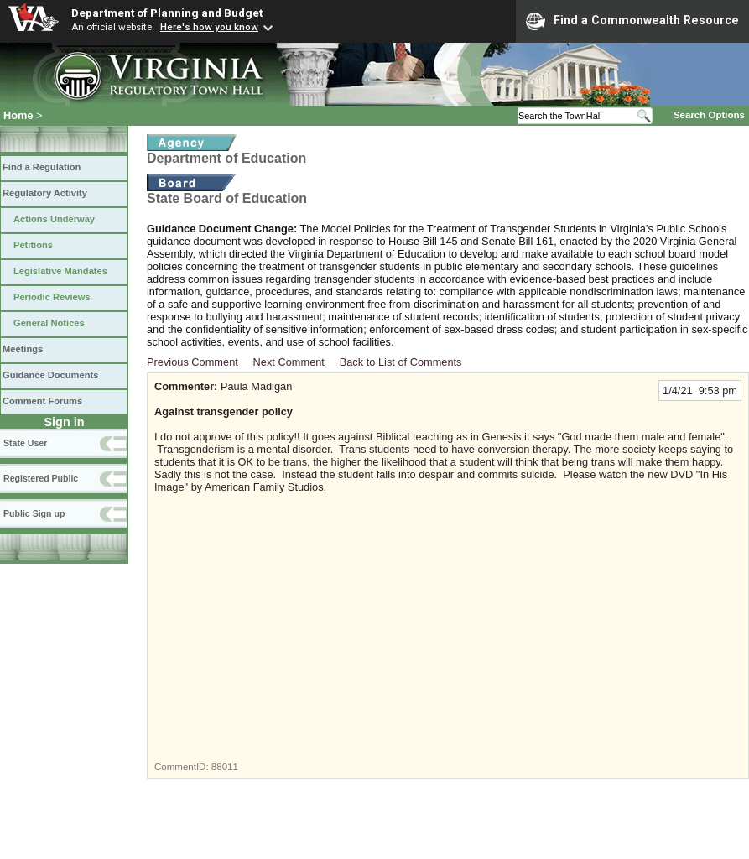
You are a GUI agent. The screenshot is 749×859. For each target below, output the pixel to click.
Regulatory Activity (45, 193)
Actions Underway (54, 219)
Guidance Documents (50, 375)
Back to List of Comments (401, 362)
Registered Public (40, 478)
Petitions (33, 245)
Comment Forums (42, 401)
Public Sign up (34, 513)
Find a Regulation (42, 167)
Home (18, 115)
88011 (224, 767)
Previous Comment (192, 362)
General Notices (49, 323)
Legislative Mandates (60, 271)
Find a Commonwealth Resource (632, 21)
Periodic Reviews (52, 297)
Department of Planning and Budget (167, 12)
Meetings (23, 349)
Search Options (709, 115)
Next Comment (289, 362)
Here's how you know (209, 27)
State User (25, 443)
